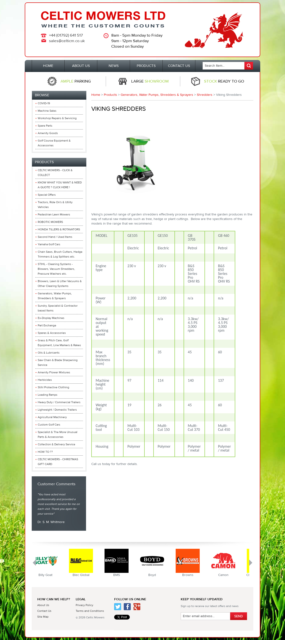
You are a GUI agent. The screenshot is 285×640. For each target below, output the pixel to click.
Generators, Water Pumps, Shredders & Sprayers (157, 95)
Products (110, 95)
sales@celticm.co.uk (67, 41)
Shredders (204, 95)
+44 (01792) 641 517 (66, 35)
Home (95, 95)
